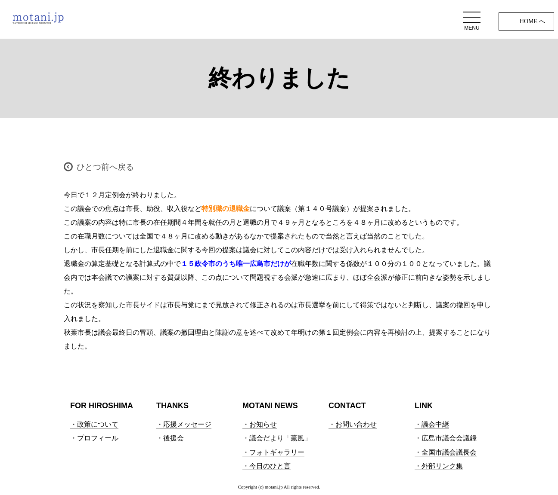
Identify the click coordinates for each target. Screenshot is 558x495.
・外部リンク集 (439, 466)
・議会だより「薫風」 (276, 438)
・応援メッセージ (183, 424)
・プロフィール (94, 438)
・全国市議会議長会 (446, 452)
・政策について (94, 424)
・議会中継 (432, 424)
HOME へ (532, 21)
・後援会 (170, 438)
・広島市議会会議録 (446, 438)
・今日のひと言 (266, 466)
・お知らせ (259, 424)
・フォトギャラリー (273, 452)
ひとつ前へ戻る (105, 166)
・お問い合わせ (353, 424)
